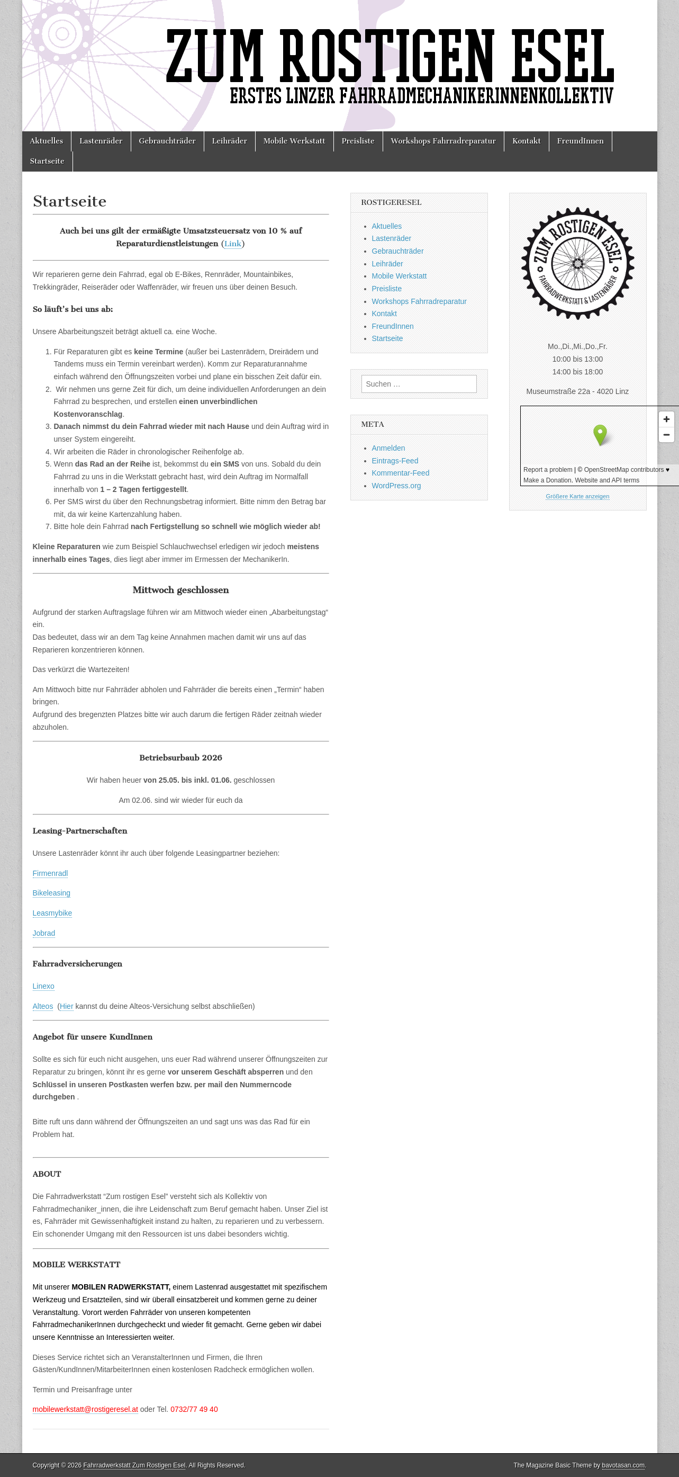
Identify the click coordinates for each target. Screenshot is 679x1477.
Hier (67, 1006)
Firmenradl (50, 873)
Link (233, 243)
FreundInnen (580, 141)
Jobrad (44, 933)
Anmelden (388, 448)
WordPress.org (396, 485)
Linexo (44, 986)
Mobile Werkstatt (294, 141)
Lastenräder (100, 141)
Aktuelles (47, 141)
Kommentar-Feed (401, 473)
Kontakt (526, 141)
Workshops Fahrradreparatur (443, 141)
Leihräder (229, 141)
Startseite (47, 161)
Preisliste (358, 141)
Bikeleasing (52, 893)
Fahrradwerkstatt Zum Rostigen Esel (135, 1465)
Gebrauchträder (167, 141)
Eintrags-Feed (395, 460)
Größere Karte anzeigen (577, 496)
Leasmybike (53, 913)
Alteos (43, 1006)
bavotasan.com (623, 1465)
